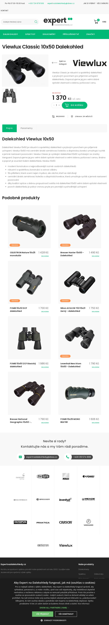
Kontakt (4, 10)
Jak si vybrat (89, 3)
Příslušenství (71, 34)
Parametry (27, 128)
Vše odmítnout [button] (66, 614)
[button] (55, 607)
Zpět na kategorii (63, 62)
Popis (9, 128)
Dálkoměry (49, 34)
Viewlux (90, 63)
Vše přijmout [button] (42, 614)
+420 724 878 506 (36, 3)
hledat (36, 22)
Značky (90, 34)
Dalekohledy (10, 34)
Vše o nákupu (102, 3)
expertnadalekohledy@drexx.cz (60, 3)
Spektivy (30, 34)
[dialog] (54, 601)
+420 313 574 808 (82, 457)
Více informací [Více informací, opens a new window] (83, 603)
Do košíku (77, 105)
